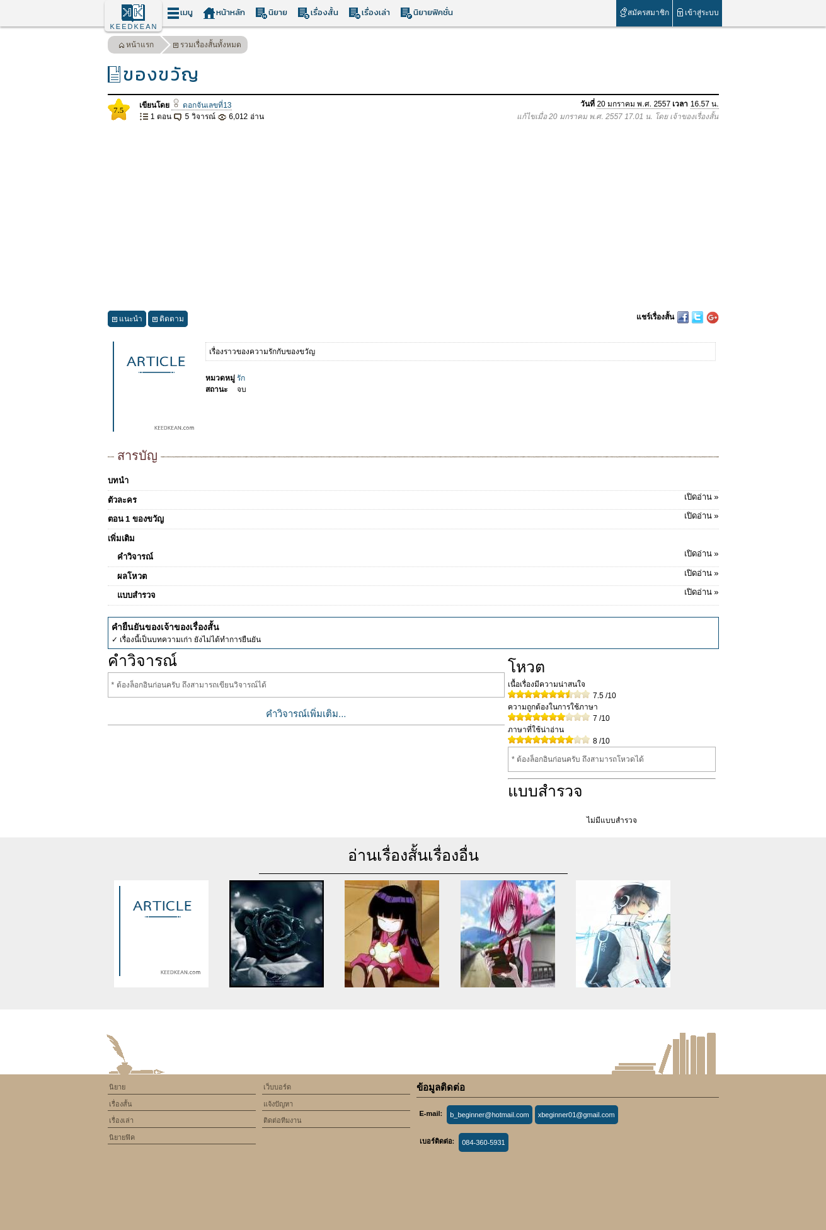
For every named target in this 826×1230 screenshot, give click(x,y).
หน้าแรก (136, 46)
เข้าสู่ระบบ (697, 12)
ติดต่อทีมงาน (282, 1120)
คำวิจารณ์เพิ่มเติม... (306, 713)
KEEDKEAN (134, 26)
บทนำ (118, 480)
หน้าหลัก (224, 13)
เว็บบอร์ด (277, 1087)
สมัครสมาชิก (644, 12)
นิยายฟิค (122, 1137)
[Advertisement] (413, 217)
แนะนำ (127, 320)
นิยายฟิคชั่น (426, 13)
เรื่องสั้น (317, 13)
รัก (241, 378)
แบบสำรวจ (418, 593)
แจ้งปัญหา (278, 1104)
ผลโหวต (418, 574)
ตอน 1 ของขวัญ (413, 517)
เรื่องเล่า (369, 13)
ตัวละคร (413, 498)
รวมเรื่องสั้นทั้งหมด (207, 46)
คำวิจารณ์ (418, 554)
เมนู (180, 13)
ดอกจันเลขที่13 (201, 105)
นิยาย (271, 13)
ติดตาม (168, 320)
